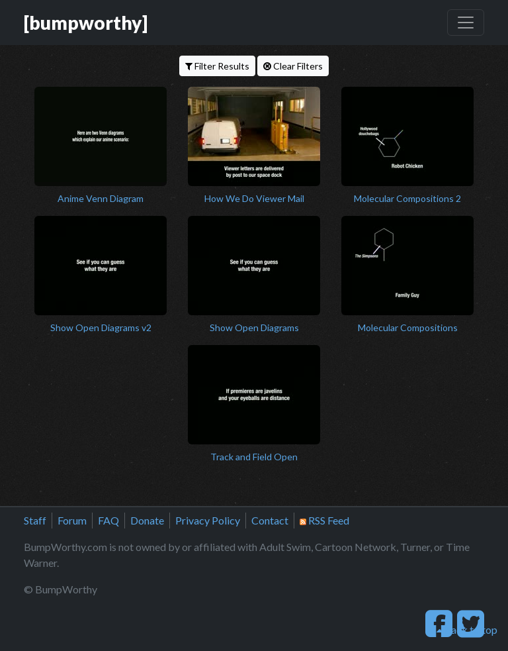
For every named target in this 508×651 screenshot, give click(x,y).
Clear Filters (293, 66)
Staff (35, 520)
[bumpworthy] (86, 22)
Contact (269, 520)
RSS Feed (324, 520)
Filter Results (217, 66)
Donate (147, 520)
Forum (72, 520)
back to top (467, 629)
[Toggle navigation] (465, 22)
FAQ (108, 520)
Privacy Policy (207, 520)
